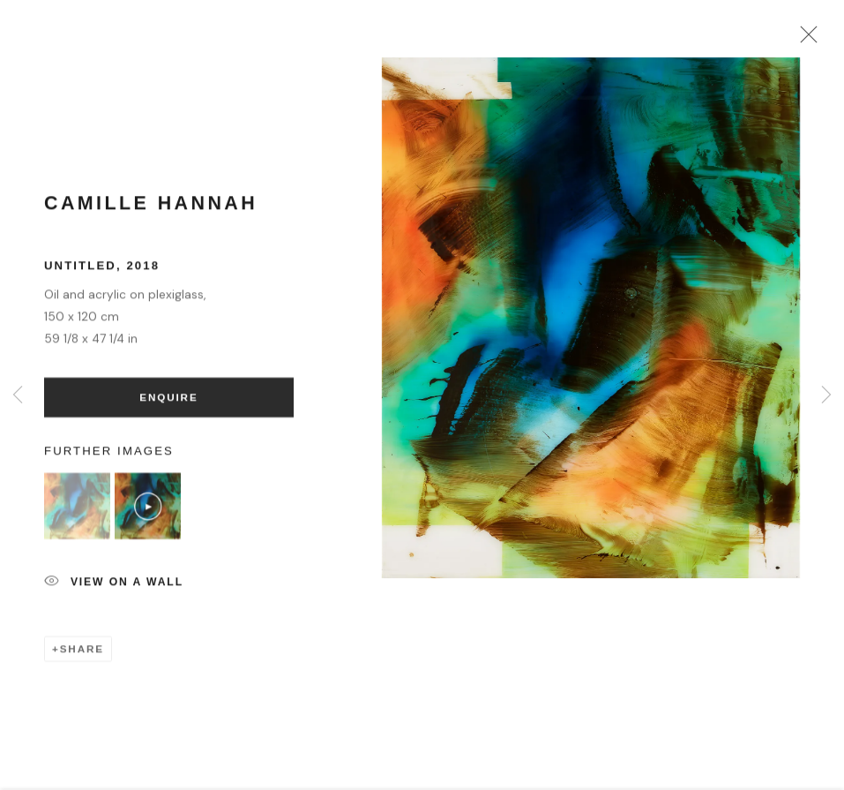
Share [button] (82, 656)
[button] (77, 514)
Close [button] (812, 39)
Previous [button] (17, 395)
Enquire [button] (168, 404)
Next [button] (826, 395)
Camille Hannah (151, 211)
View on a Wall (113, 590)
